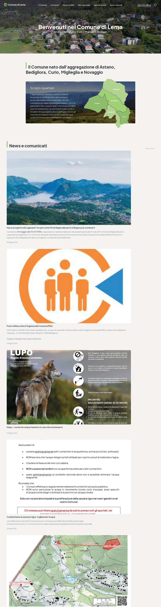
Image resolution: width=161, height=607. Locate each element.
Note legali (50, 599)
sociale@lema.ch (89, 575)
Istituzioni (56, 7)
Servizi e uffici (70, 7)
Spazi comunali (117, 7)
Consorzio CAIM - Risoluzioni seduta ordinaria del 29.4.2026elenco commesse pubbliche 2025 (113, 346)
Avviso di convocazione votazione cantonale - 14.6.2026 (33, 372)
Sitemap (59, 599)
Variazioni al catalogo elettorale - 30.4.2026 (27, 345)
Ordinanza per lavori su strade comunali (25, 395)
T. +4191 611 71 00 (17, 455)
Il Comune (44, 7)
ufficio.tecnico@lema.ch (95, 458)
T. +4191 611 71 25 (92, 455)
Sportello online (141, 7)
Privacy (42, 599)
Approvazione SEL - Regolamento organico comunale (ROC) (110, 395)
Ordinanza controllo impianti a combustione (27, 383)
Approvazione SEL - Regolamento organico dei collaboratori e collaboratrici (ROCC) (36, 408)
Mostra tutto (149, 148)
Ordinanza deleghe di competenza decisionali (103, 383)
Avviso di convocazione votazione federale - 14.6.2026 (108, 372)
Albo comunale (86, 7)
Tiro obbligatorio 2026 (93, 407)
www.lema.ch (15, 461)
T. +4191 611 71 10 (89, 572)
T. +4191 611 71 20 (51, 572)
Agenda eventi (102, 7)
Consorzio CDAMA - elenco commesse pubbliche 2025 (32, 360)
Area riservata (75, 599)
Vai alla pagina (18, 483)
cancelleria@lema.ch (19, 458)
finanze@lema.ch (52, 575)
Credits (66, 599)
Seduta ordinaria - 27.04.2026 (96, 360)
